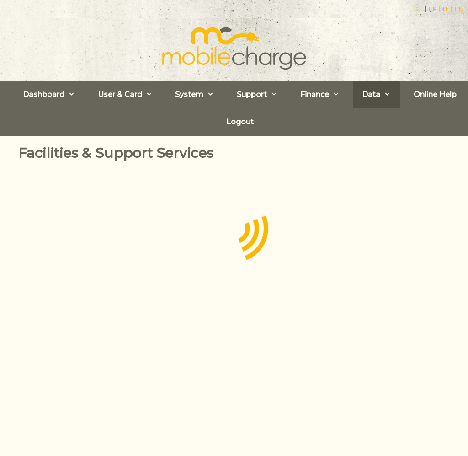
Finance (324, 94)
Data (381, 94)
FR (432, 8)
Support (262, 94)
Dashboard (53, 94)
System (199, 94)
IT (445, 8)
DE (418, 8)
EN (458, 8)
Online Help (435, 94)
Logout (240, 122)
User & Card (130, 94)
